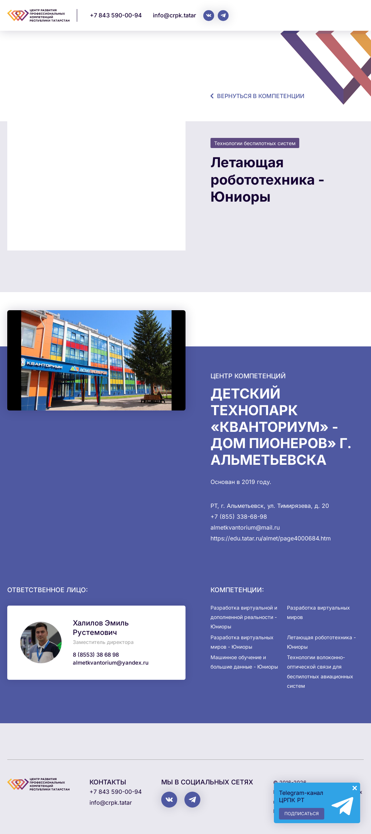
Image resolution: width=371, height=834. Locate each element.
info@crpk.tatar (174, 15)
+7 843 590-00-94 (116, 15)
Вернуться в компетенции (260, 96)
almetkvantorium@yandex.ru (111, 662)
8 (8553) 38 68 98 (96, 654)
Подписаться (301, 813)
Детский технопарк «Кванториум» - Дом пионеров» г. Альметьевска (280, 426)
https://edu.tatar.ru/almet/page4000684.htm (270, 538)
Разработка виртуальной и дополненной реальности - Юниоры (243, 617)
